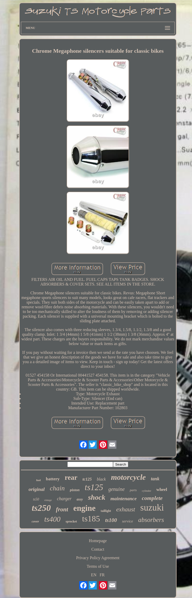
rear (71, 477)
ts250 (41, 508)
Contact (97, 549)
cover (35, 521)
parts (133, 490)
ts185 (91, 518)
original (37, 489)
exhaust (125, 509)
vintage (48, 500)
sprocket (71, 521)
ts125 (94, 487)
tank (155, 478)
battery (53, 478)
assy (80, 499)
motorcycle (128, 477)
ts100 (111, 520)
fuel (38, 480)
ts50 (36, 499)
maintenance (123, 498)
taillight (106, 511)
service (127, 521)
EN (94, 575)
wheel (161, 489)
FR (102, 575)
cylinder (146, 490)
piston (75, 490)
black (101, 479)
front (62, 509)
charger (64, 498)
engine (84, 508)
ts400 (52, 519)
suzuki (152, 508)
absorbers (151, 519)
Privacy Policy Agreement (97, 558)
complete (152, 498)
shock (96, 497)
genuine (116, 489)
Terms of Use (98, 566)
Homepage (98, 541)
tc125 (87, 479)
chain (57, 488)
